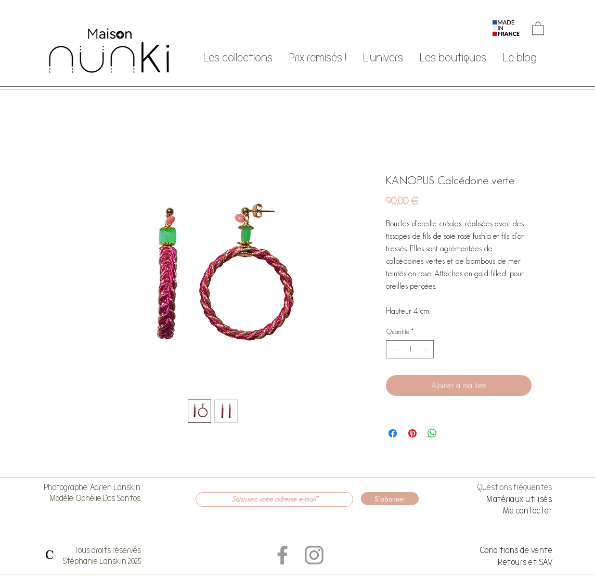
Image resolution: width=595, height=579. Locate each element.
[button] (538, 28)
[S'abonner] (390, 498)
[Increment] (426, 349)
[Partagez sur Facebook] (392, 433)
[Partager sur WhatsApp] (432, 433)
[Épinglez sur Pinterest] (412, 433)
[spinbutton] (410, 349)
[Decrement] (393, 349)
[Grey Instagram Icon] (314, 555)
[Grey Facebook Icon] (282, 555)
